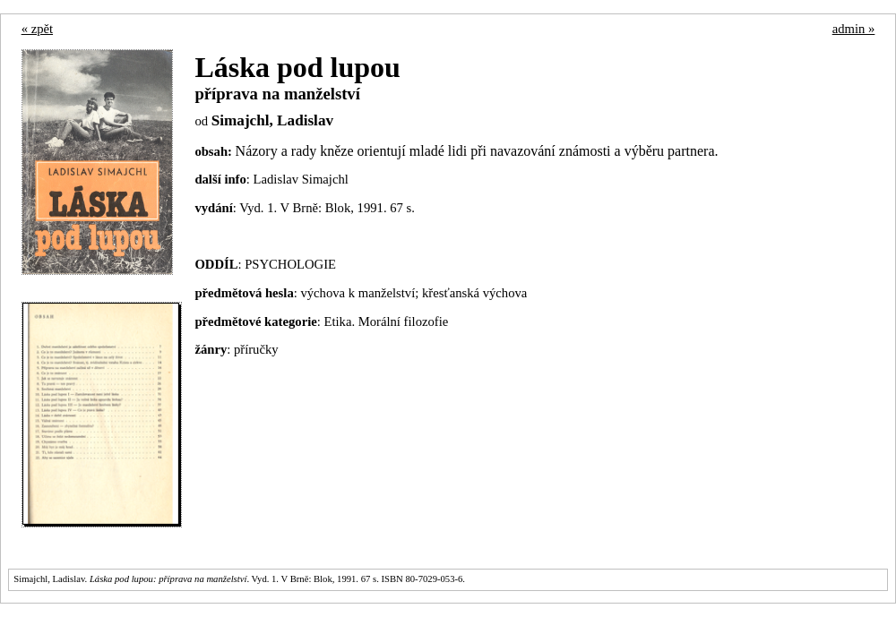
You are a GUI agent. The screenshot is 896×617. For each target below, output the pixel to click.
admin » (853, 28)
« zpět (37, 28)
